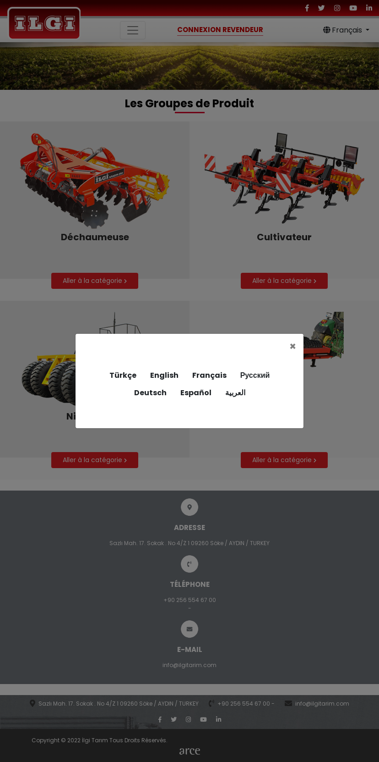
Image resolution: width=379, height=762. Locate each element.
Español (195, 392)
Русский (255, 375)
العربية (235, 392)
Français (209, 375)
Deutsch (150, 392)
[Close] (292, 346)
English (164, 375)
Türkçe (122, 375)
